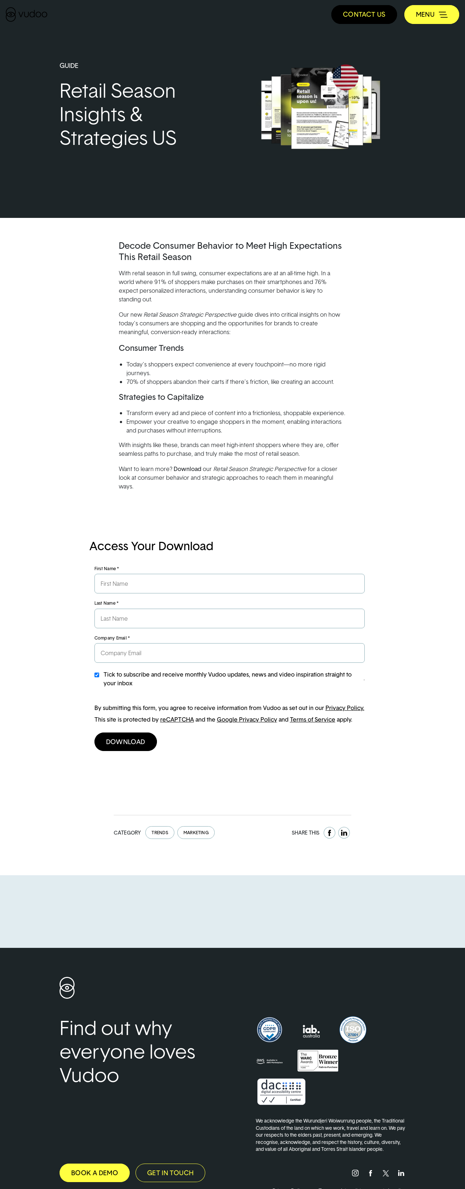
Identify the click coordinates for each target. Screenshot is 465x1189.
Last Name (106, 603)
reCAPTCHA (177, 719)
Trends (159, 832)
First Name (106, 568)
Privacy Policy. (345, 708)
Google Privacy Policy (247, 719)
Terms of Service (312, 719)
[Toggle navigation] (431, 14)
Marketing (196, 832)
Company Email (112, 638)
